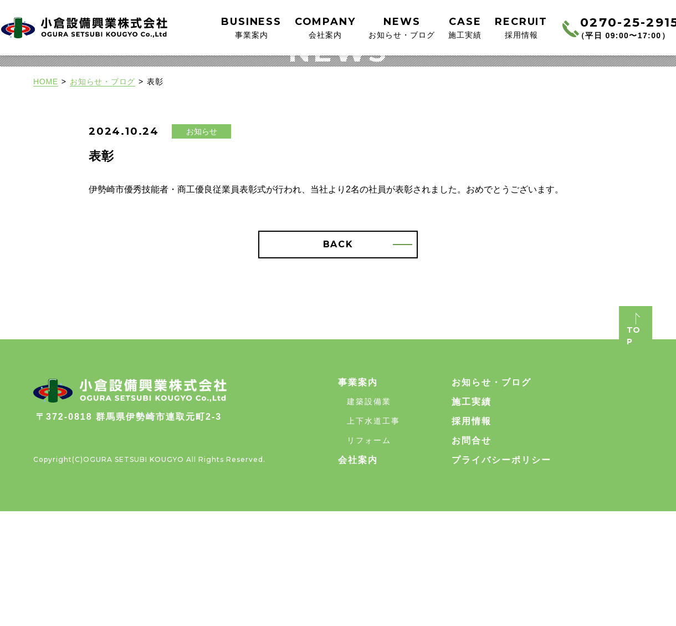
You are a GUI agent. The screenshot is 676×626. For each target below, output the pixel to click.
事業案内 (358, 497)
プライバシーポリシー (501, 574)
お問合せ (471, 555)
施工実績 (471, 516)
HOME (45, 196)
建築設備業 (369, 516)
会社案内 (358, 574)
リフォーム (369, 555)
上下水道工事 (373, 535)
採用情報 (471, 536)
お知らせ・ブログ (102, 196)
